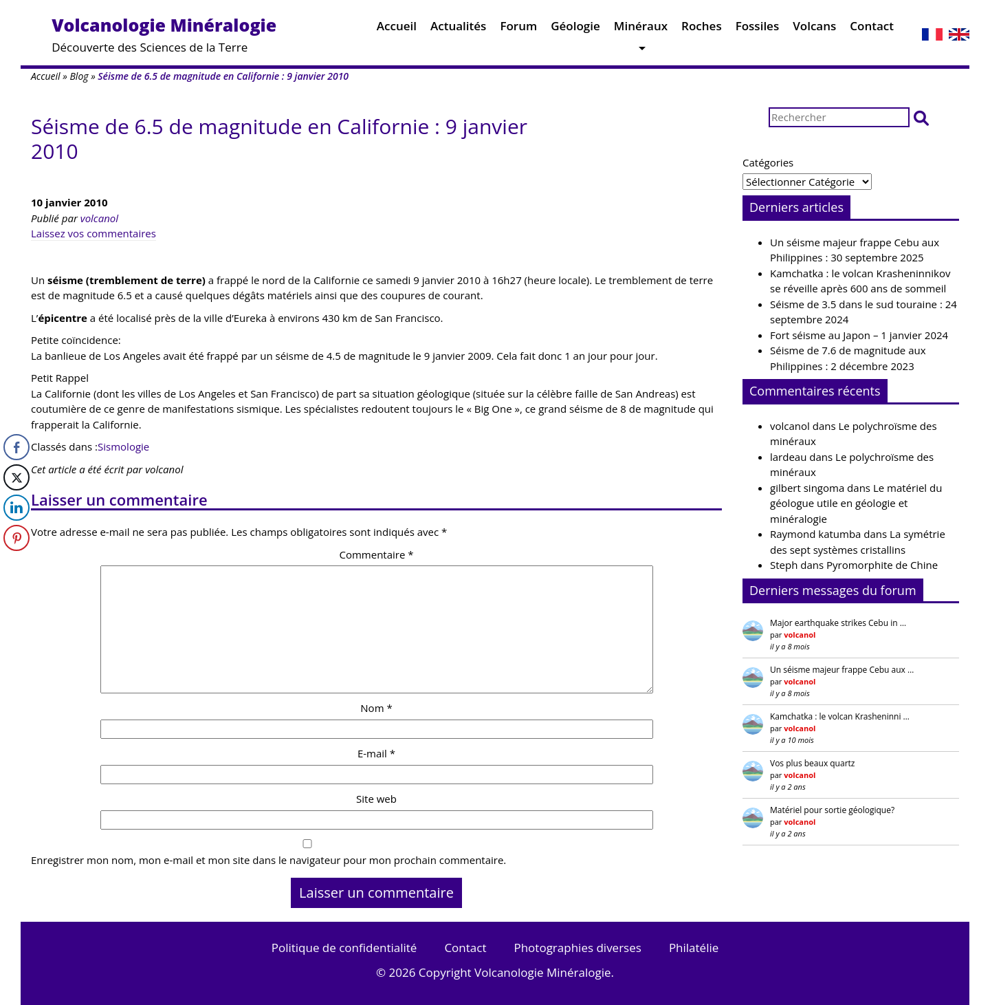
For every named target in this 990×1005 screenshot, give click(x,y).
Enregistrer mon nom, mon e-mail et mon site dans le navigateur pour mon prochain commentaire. (268, 860)
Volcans (814, 29)
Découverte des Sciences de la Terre (164, 34)
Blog (78, 76)
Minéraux (641, 29)
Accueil (397, 29)
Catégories (767, 162)
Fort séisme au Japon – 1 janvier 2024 (859, 335)
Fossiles (758, 29)
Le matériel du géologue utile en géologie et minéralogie (856, 503)
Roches (701, 29)
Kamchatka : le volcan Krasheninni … (840, 716)
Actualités (458, 29)
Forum (518, 29)
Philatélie (693, 947)
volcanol (99, 218)
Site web (376, 799)
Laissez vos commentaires (93, 233)
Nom (376, 708)
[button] (921, 117)
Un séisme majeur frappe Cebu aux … (842, 670)
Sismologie (123, 446)
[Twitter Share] (16, 477)
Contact (872, 29)
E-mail (376, 753)
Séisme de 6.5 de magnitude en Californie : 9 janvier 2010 (279, 138)
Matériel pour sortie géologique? (832, 810)
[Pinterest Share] (16, 538)
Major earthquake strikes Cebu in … (838, 623)
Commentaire (376, 554)
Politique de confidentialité (344, 947)
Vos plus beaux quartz (812, 763)
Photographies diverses (577, 947)
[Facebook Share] (16, 447)
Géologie (575, 29)
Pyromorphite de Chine (882, 565)
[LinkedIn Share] (16, 508)
